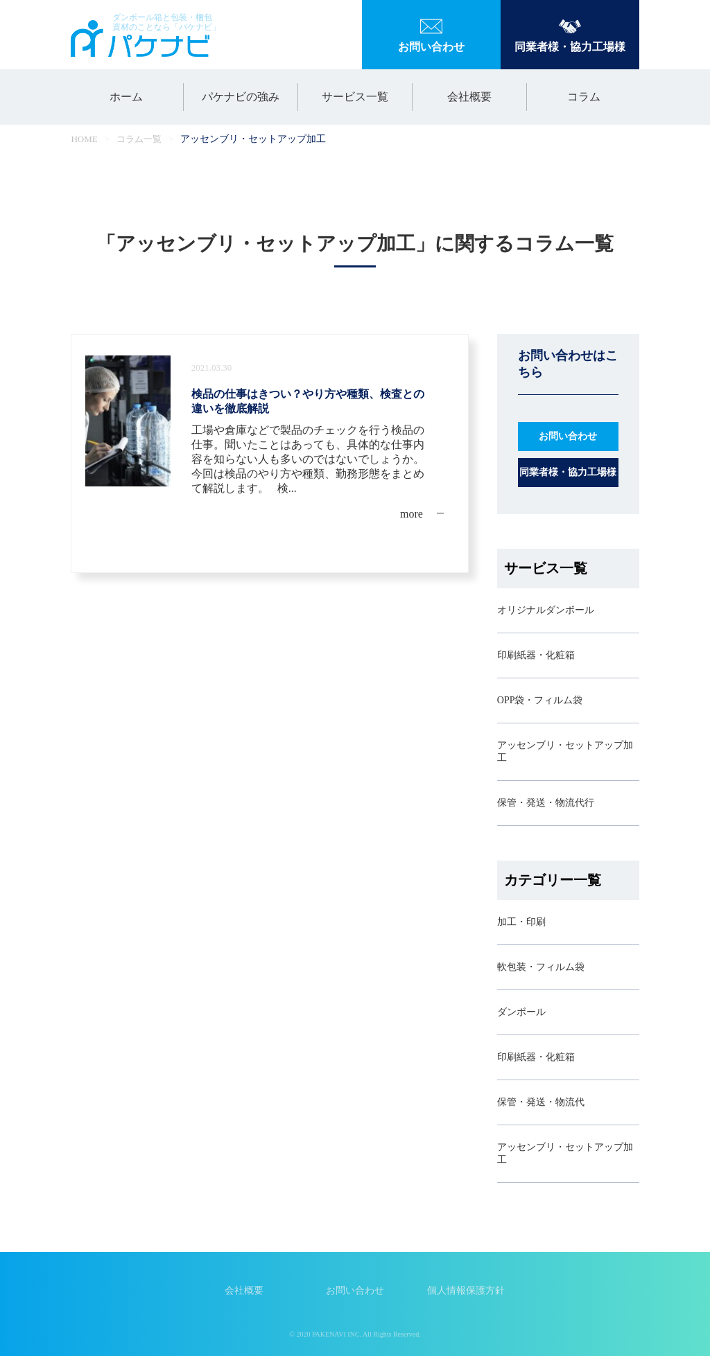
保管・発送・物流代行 (545, 803)
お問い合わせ (355, 1290)
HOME (84, 139)
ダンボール (521, 1012)
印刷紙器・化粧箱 (536, 655)
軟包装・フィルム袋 (541, 967)
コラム (583, 97)
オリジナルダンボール (545, 610)
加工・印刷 (521, 922)
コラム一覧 (139, 139)
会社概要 (469, 97)
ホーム (126, 97)
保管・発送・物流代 (541, 1102)
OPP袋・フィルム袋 (540, 700)
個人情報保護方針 (466, 1290)
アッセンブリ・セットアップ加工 (565, 751)
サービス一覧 (355, 97)
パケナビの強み (240, 97)
